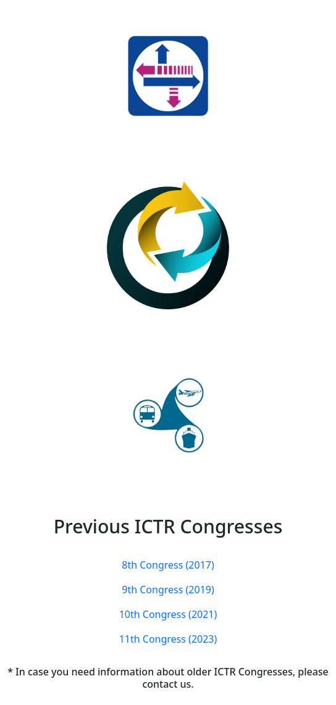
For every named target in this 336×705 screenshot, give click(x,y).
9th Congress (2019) (168, 589)
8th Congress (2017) (168, 565)
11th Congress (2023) (168, 639)
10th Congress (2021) (168, 614)
